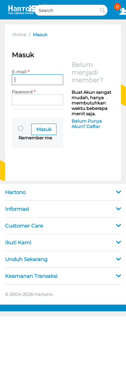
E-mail (19, 71)
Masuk (43, 129)
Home (19, 34)
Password (22, 91)
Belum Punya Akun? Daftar (87, 123)
